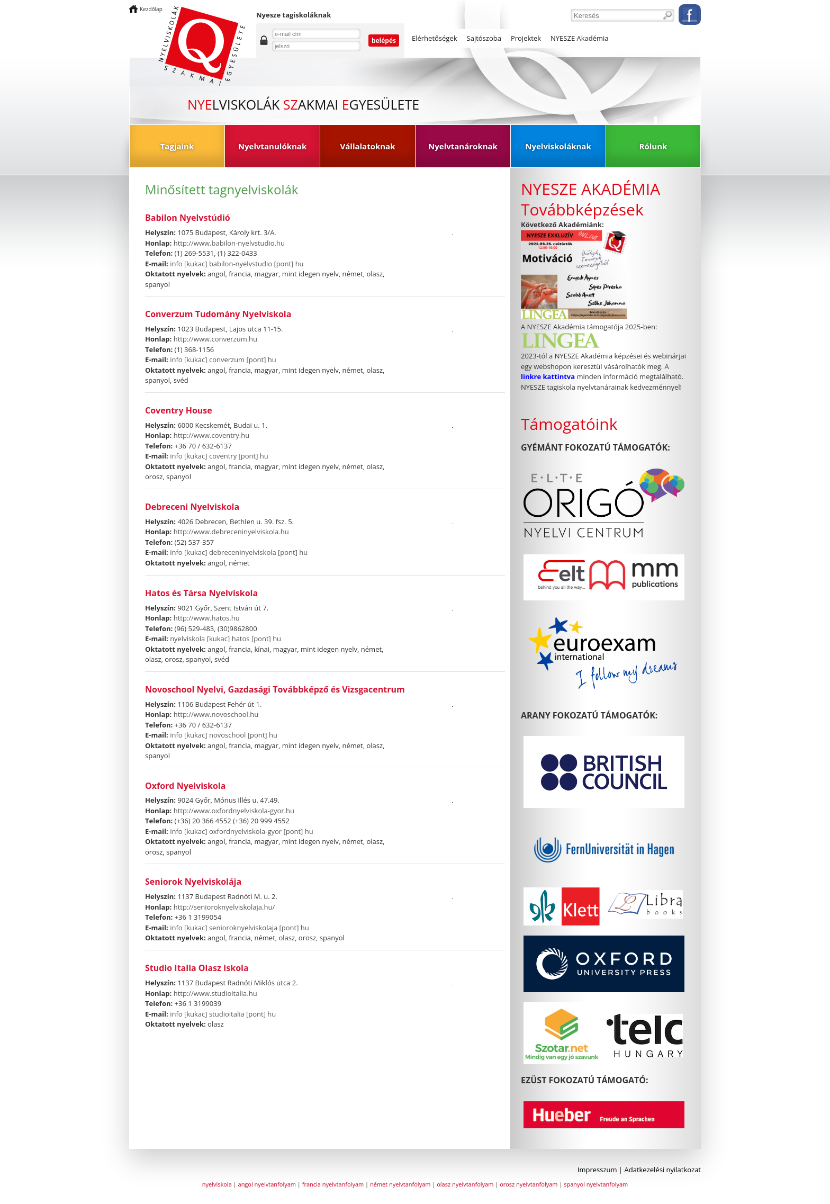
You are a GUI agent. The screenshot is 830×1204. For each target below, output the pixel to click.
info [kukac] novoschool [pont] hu (223, 735)
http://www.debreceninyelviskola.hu (231, 531)
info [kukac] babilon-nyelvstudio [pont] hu (236, 263)
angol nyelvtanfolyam (267, 1184)
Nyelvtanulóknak (272, 146)
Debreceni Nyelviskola (192, 506)
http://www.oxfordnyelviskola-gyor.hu (234, 810)
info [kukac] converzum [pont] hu (223, 359)
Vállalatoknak (367, 146)
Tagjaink (177, 146)
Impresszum (597, 1169)
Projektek (526, 38)
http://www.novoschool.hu (216, 714)
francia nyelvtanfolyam (333, 1184)
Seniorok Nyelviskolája (193, 881)
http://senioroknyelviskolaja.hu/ (224, 907)
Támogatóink (569, 424)
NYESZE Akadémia (580, 38)
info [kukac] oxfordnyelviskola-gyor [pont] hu (241, 831)
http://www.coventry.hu (211, 435)
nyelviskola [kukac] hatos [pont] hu (225, 638)
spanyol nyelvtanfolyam (596, 1184)
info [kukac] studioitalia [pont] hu (223, 1014)
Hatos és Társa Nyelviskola (201, 593)
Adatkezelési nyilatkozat (663, 1169)
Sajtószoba (484, 38)
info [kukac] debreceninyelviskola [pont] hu (239, 552)
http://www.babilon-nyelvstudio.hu (229, 243)
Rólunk (653, 146)
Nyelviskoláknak (558, 146)
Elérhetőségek (434, 38)
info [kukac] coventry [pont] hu (219, 456)
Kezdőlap (151, 9)
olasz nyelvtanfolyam (465, 1184)
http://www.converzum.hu (215, 339)
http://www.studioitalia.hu (215, 993)
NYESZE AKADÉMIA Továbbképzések (590, 199)
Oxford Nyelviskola (185, 785)
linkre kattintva (548, 376)
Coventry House (178, 410)
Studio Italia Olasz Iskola (197, 968)
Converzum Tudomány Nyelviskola (218, 314)
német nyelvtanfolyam (400, 1184)
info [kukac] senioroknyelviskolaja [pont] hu (239, 927)
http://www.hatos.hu (207, 618)
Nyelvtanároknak (463, 146)
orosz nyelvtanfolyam (528, 1184)
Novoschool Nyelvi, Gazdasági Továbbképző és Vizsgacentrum (275, 689)
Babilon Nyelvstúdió (187, 217)
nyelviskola (217, 1184)
